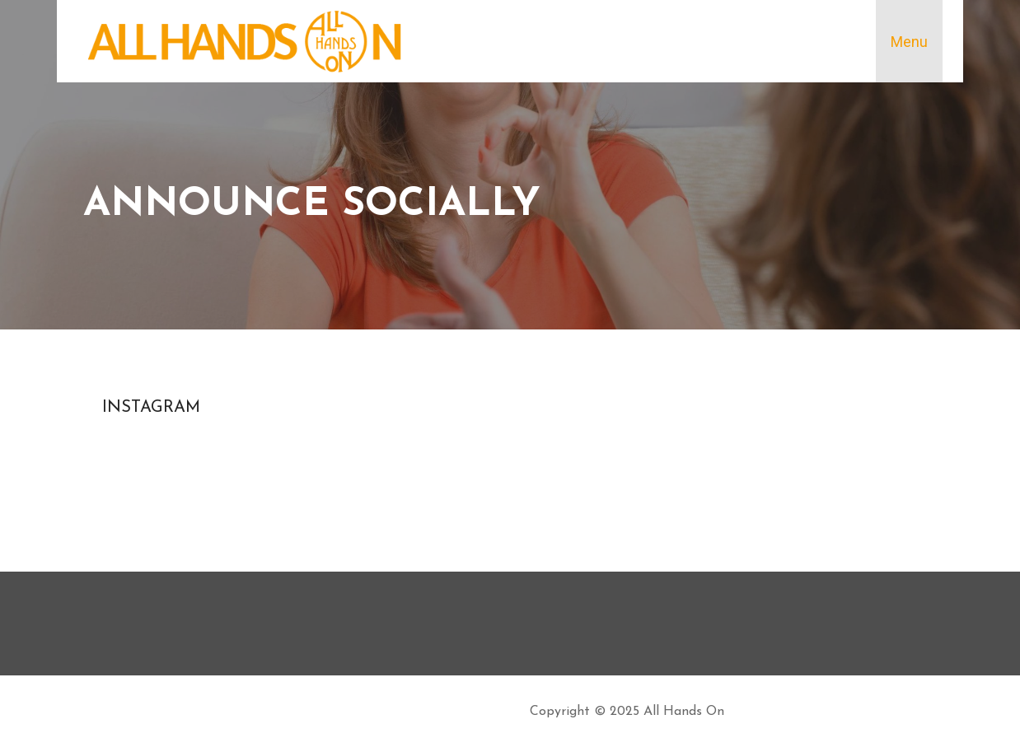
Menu (909, 41)
